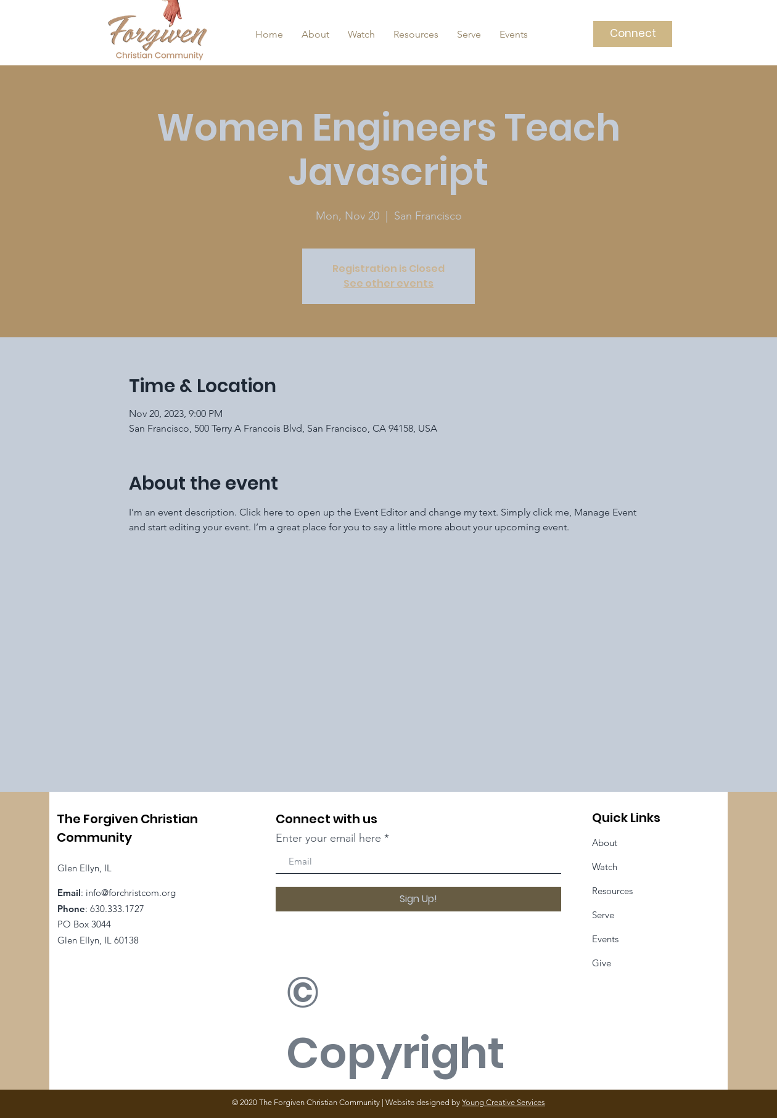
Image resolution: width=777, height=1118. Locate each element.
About (604, 843)
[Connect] (632, 34)
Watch (604, 867)
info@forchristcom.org (131, 892)
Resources (612, 891)
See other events (388, 283)
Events (605, 939)
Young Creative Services (503, 1102)
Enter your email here (328, 838)
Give (601, 963)
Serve (603, 915)
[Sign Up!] (418, 899)
